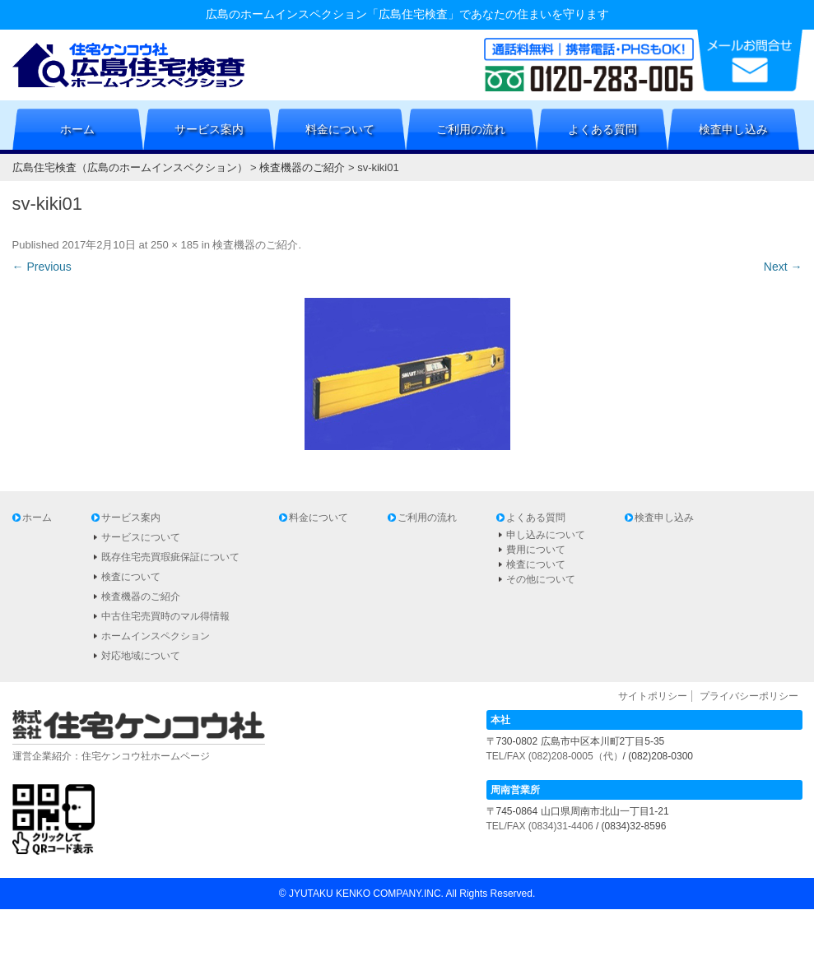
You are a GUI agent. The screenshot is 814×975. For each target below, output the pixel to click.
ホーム (77, 129)
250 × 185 (174, 245)
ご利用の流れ (470, 129)
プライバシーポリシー (749, 696)
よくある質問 (602, 129)
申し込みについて (545, 535)
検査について (130, 577)
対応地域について (140, 656)
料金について (339, 129)
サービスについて (140, 537)
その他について (540, 579)
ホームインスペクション (155, 636)
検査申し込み (733, 129)
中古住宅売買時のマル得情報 (165, 616)
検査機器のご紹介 (255, 245)
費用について (535, 549)
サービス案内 (209, 129)
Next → (783, 266)
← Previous (42, 266)
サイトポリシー (652, 696)
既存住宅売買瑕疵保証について (170, 557)
